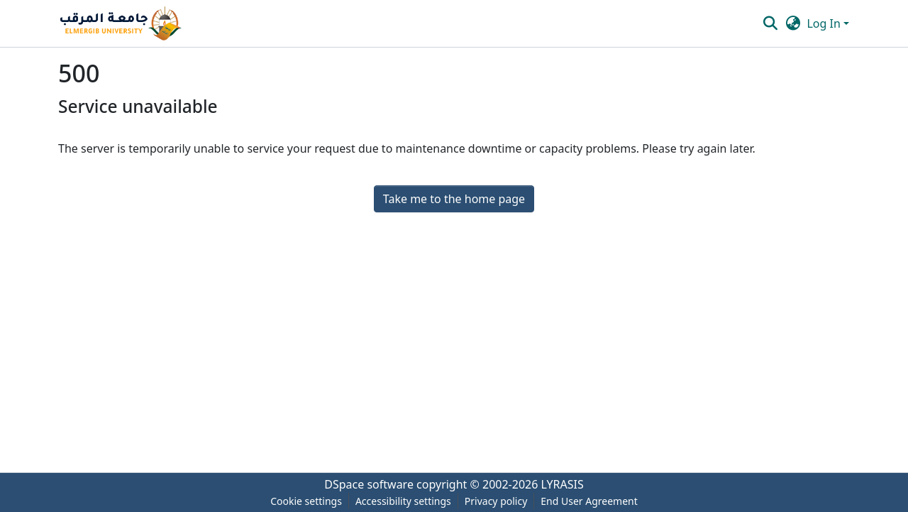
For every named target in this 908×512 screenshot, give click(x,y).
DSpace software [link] (369, 484)
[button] (120, 23)
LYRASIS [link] (562, 484)
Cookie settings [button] (306, 501)
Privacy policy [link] (496, 501)
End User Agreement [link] (589, 501)
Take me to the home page (454, 199)
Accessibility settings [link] (403, 501)
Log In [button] (825, 23)
